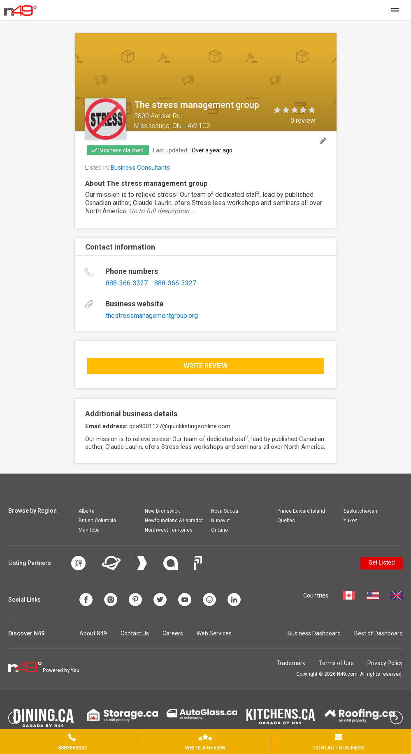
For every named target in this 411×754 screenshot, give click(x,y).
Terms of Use (336, 663)
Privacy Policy (385, 663)
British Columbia (97, 520)
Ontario (219, 530)
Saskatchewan (360, 511)
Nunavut (220, 520)
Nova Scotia (224, 511)
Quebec (286, 520)
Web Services (214, 633)
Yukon (351, 520)
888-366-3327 (127, 283)
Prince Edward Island (301, 511)
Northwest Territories (169, 530)
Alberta (87, 511)
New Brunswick (162, 511)
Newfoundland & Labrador (174, 520)
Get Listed (381, 562)
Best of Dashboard (378, 633)
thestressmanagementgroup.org (152, 316)
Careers (173, 633)
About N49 (93, 633)
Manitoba (89, 530)
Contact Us (135, 633)
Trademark (290, 663)
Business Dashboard (314, 633)
